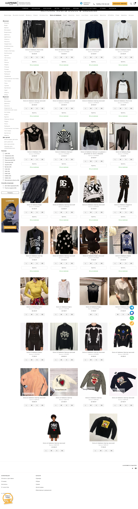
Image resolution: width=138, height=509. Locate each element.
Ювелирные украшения (43, 499)
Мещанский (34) (8, 165)
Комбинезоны (8, 53)
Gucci (78, 22)
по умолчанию (128, 13)
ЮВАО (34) (7, 183)
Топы (6, 90)
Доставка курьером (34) (10, 193)
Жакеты (6, 46)
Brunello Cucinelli (18, 22)
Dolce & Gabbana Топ (34, 160)
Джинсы (7, 42)
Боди (6, 33)
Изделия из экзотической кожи (10, 116)
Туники (6, 93)
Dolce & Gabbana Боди (123, 160)
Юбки (6, 102)
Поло (6, 131)
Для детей (6, 145)
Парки (6, 72)
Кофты (6, 122)
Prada (117, 22)
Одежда (11, 13)
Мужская (6, 104)
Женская (6, 28)
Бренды (76, 9)
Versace (131, 22)
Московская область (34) (11, 187)
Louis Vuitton (94, 22)
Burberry (29, 22)
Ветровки (7, 37)
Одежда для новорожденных (9, 154)
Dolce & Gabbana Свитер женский (34, 108)
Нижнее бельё (9, 126)
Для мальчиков (9, 151)
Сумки (38, 493)
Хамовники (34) (8, 163)
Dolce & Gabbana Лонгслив (34, 57)
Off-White (111, 22)
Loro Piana (84, 22)
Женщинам (36, 9)
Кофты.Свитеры (22, 13)
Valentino (124, 22)
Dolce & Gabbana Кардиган (123, 213)
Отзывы (103, 9)
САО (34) (6, 176)
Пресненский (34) (9, 167)
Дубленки (7, 44)
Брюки (6, 35)
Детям (57, 9)
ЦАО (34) (6, 161)
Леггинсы (7, 65)
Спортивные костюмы (11, 86)
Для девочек (8, 149)
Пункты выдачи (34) (9, 195)
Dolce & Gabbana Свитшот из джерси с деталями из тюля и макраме (93, 161)
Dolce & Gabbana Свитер (34, 264)
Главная (25, 9)
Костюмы (7, 56)
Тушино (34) (7, 172)
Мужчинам (47, 9)
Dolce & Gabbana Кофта (93, 57)
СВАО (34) (7, 185)
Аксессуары (40, 496)
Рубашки (7, 81)
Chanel (35, 22)
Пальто (6, 70)
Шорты (6, 100)
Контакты (112, 9)
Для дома (66, 9)
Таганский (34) (8, 170)
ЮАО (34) (6, 181)
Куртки (6, 63)
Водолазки (7, 39)
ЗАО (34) (6, 178)
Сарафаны (7, 83)
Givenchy (71, 22)
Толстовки (7, 88)
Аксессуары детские (11, 147)
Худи (5, 97)
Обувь (38, 490)
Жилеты (7, 49)
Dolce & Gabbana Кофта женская (93, 264)
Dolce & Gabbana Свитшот (63, 160)
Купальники (8, 60)
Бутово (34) (7, 174)
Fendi (65, 22)
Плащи (6, 76)
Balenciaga (7, 22)
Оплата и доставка (89, 9)
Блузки (6, 30)
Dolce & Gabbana (55, 22)
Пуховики (7, 79)
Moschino (103, 22)
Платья (6, 74)
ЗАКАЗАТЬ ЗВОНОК (120, 3)
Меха (6, 67)
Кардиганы (7, 51)
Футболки (7, 95)
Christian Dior (43, 22)
